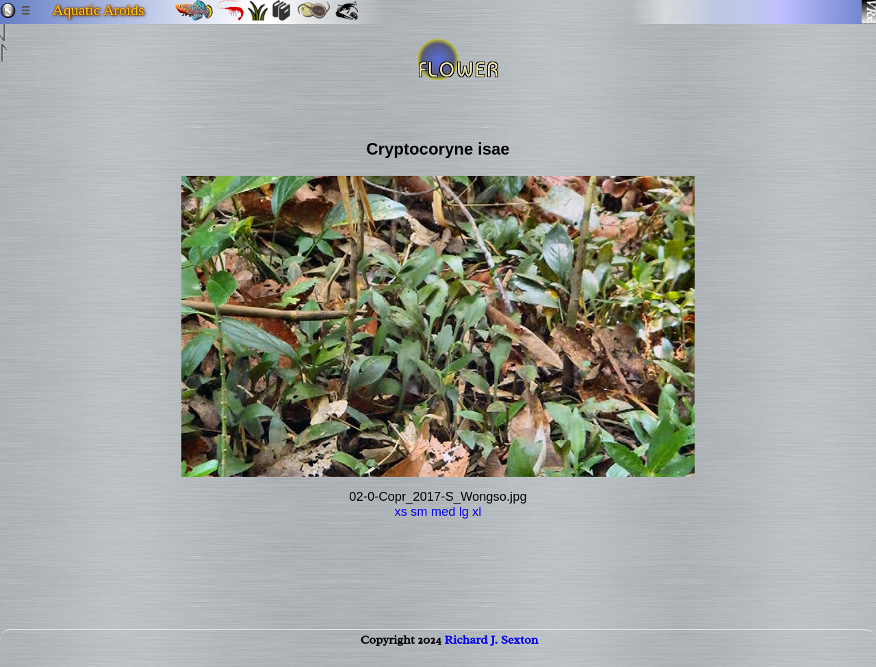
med (443, 511)
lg (464, 511)
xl (476, 511)
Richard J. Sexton (491, 650)
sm (419, 511)
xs (401, 511)
